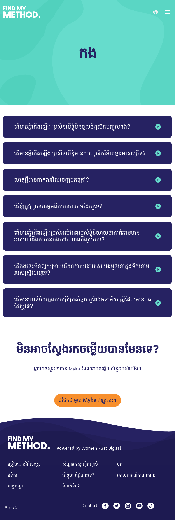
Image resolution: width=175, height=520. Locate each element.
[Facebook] (105, 506)
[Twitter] (116, 506)
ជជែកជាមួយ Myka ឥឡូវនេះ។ (88, 400)
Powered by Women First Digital (88, 448)
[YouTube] (139, 506)
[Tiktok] (150, 506)
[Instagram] (128, 506)
